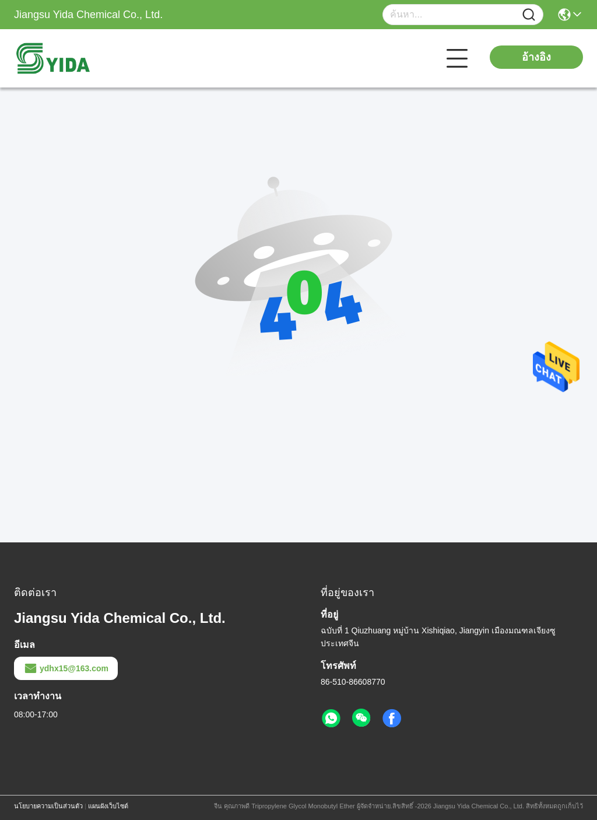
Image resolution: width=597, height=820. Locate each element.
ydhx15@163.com (65, 668)
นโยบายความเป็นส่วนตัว (48, 806)
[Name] (529, 15)
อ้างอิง (536, 57)
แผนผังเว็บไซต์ (108, 806)
